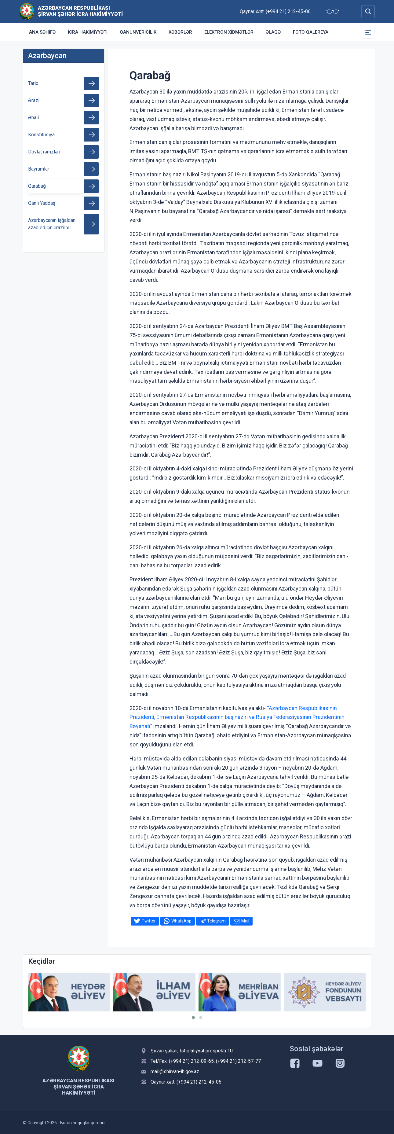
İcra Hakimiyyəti (88, 32)
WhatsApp (181, 921)
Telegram (216, 921)
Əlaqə (273, 32)
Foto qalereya (310, 32)
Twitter (149, 921)
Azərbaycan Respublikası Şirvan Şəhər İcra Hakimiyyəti (80, 11)
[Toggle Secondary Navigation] (368, 32)
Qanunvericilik (138, 32)
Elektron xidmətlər (229, 32)
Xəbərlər (180, 32)
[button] (193, 1017)
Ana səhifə (42, 32)
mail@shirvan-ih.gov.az (175, 1071)
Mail (245, 921)
